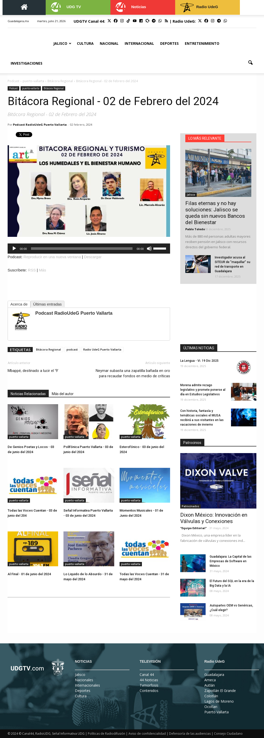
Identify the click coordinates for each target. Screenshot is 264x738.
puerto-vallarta (30, 88)
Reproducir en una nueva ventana (52, 257)
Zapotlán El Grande (220, 690)
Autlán (209, 685)
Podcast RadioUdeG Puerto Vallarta (40, 124)
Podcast (13, 88)
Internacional (139, 43)
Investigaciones (26, 63)
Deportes (169, 43)
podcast (72, 349)
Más (42, 270)
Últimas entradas (47, 304)
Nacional (109, 43)
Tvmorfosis (149, 685)
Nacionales (84, 679)
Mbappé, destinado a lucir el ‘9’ (33, 370)
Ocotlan (210, 706)
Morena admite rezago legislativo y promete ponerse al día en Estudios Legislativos (202, 389)
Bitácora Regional (54, 88)
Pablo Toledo (195, 229)
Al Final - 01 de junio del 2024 (29, 574)
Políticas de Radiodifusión (106, 733)
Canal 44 (147, 674)
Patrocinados (190, 506)
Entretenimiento (202, 43)
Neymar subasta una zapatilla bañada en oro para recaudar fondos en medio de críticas (133, 373)
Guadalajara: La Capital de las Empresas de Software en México (231, 561)
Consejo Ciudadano (228, 733)
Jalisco (62, 43)
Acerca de (19, 304)
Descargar (93, 257)
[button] (250, 63)
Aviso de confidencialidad (147, 733)
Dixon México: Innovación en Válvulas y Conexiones (213, 518)
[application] (89, 248)
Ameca (210, 679)
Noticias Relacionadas (28, 394)
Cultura (85, 43)
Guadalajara (214, 674)
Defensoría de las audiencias (190, 733)
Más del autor (63, 394)
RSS (32, 270)
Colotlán (211, 695)
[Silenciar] (149, 248)
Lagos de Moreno (219, 701)
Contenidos (149, 690)
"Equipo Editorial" (193, 528)
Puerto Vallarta (216, 712)
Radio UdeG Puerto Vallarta (102, 349)
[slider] (82, 248)
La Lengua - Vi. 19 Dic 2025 (199, 361)
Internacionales (87, 685)
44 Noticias (149, 679)
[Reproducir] (14, 248)
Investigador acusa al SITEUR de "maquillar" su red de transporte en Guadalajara (232, 264)
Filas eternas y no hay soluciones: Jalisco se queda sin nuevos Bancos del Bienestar (215, 212)
